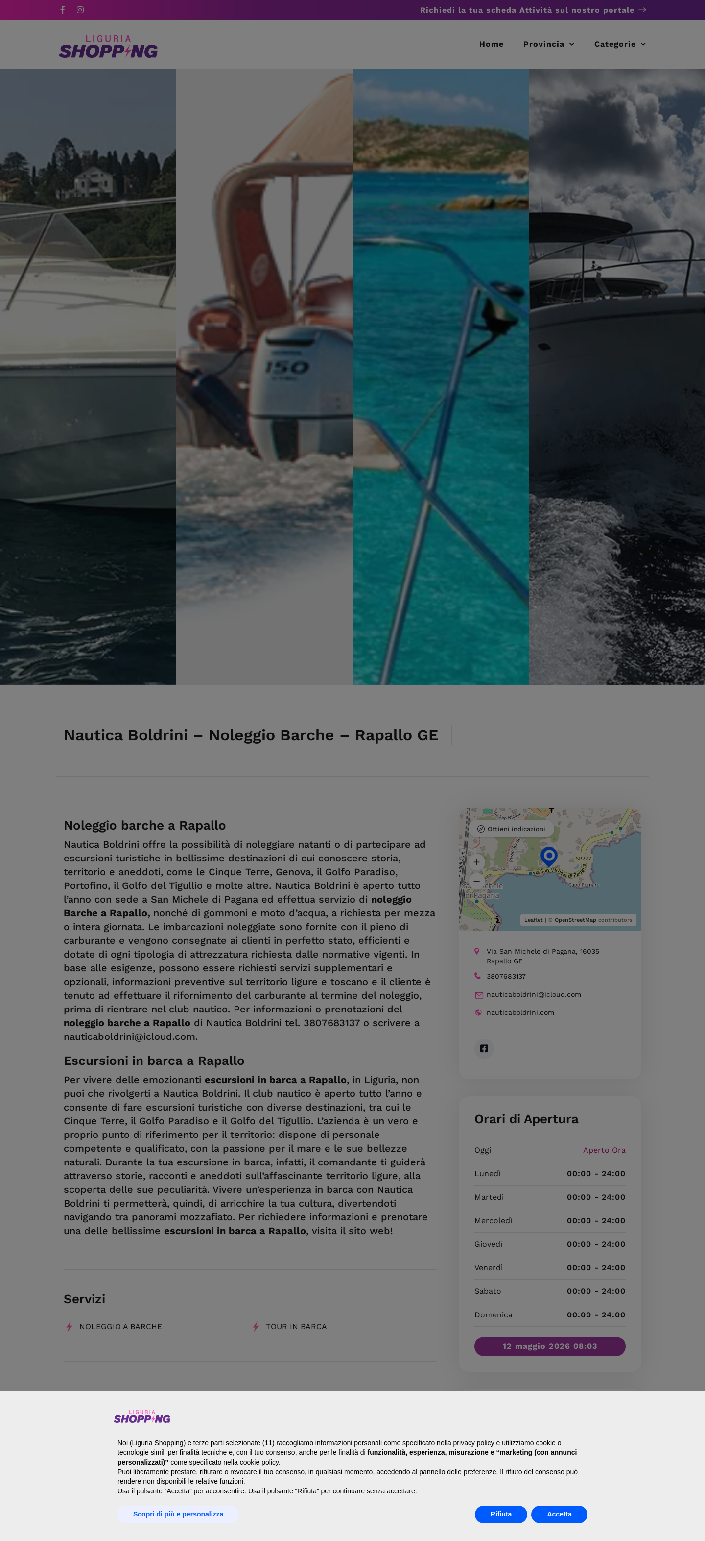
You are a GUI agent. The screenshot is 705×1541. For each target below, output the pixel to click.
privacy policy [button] (473, 1443)
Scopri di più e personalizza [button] (178, 1514)
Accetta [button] (559, 1514)
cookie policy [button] (259, 1462)
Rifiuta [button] (501, 1514)
